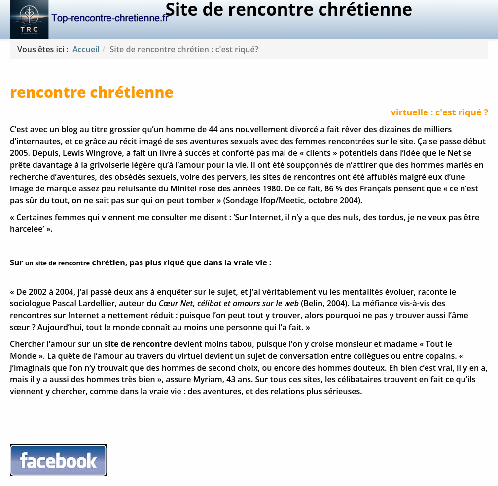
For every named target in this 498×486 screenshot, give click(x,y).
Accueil (86, 49)
